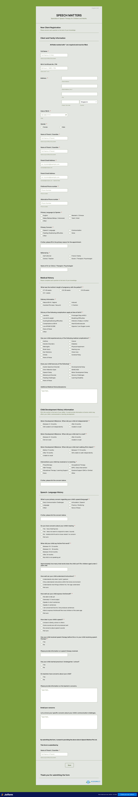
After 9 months (76, 424)
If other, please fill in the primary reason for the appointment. (61, 242)
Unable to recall (76, 427)
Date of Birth (46, 111)
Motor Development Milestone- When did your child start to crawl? (64, 434)
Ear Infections (47, 352)
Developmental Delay (78, 367)
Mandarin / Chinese (78, 215)
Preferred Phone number (50, 186)
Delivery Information (48, 299)
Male (63, 127)
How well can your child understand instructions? (58, 576)
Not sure (45, 537)
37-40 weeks (47, 290)
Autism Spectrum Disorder (51, 367)
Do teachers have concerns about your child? (56, 674)
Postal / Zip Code (66, 105)
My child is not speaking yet (51, 557)
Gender (44, 124)
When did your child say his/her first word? (56, 543)
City (63, 97)
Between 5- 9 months (50, 424)
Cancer (74, 341)
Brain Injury (46, 349)
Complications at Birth (50, 323)
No (44, 644)
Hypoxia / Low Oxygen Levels (81, 326)
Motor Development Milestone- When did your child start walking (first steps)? (68, 447)
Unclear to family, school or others (53, 622)
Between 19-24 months (50, 552)
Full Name (45, 51)
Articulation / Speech (78, 502)
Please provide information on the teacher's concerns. (59, 686)
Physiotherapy (47, 465)
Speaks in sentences (49, 605)
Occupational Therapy (78, 465)
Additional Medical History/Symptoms (53, 387)
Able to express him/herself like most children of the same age (62, 610)
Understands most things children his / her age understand (61, 584)
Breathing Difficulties (78, 318)
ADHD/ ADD (75, 369)
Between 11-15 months (79, 450)
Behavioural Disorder (49, 375)
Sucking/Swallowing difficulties (53, 321)
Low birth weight (48, 318)
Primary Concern (47, 227)
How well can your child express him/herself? (56, 594)
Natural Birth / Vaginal (50, 302)
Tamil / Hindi (75, 218)
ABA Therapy (47, 467)
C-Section (75, 305)
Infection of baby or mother (80, 321)
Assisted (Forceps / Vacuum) (52, 305)
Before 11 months (48, 450)
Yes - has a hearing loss (50, 529)
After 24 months (48, 554)
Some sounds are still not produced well (55, 625)
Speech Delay (47, 372)
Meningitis (46, 346)
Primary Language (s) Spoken (51, 212)
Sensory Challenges (78, 375)
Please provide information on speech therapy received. (59, 651)
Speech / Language (49, 230)
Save (69, 765)
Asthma (45, 341)
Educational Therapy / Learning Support (55, 470)
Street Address (65, 81)
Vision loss (75, 352)
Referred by (45, 253)
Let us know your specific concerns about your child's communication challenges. (68, 713)
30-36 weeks (66, 290)
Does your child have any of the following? (56, 364)
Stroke (45, 355)
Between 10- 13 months (50, 546)
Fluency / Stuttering (78, 505)
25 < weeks (46, 293)
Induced (74, 302)
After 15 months (48, 453)
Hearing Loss (76, 349)
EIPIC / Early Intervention (79, 467)
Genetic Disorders (48, 344)
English (45, 215)
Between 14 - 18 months (50, 549)
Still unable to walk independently (82, 453)
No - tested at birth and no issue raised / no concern (59, 534)
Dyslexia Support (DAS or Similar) (82, 470)
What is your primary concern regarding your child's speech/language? (65, 499)
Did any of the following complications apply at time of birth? (62, 312)
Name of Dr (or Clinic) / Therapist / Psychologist (57, 266)
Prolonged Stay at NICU (79, 315)
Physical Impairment (78, 346)
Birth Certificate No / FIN (49, 64)
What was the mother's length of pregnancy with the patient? (62, 287)
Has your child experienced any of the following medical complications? (65, 338)
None (44, 473)
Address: (44, 78)
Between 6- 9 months (50, 437)
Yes (44, 642)
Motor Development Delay (80, 372)
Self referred (47, 256)
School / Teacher (48, 258)
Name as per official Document (48, 58)
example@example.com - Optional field (50, 180)
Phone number (44, 193)
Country (82, 105)
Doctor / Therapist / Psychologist (82, 258)
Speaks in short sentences (51, 602)
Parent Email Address (48, 160)
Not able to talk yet (49, 597)
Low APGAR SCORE (49, 326)
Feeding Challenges (49, 378)
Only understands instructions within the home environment (62, 582)
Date (42, 118)
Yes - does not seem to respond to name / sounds (58, 531)
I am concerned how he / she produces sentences (58, 608)
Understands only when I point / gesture (55, 579)
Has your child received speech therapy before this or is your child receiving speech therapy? (69, 638)
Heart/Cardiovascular (78, 323)
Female (45, 127)
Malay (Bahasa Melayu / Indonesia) (54, 218)
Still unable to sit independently (53, 427)
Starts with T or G (45, 71)
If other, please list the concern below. (53, 480)
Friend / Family (76, 256)
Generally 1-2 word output (51, 599)
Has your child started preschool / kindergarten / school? (60, 662)
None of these (47, 329)
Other (45, 221)
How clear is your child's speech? (52, 619)
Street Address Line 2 (67, 89)
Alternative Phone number (50, 199)
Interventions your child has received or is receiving (59, 462)
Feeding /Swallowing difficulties (53, 233)
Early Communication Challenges (53, 502)
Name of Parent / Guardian (50, 134)
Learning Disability (77, 378)
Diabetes (74, 344)
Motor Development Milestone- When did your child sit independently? (65, 421)
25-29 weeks (85, 290)
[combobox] (95, 8)
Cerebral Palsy (76, 355)
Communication (76, 230)
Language (46, 505)
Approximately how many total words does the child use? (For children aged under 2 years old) (69, 564)
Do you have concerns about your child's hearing (58, 526)
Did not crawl (47, 440)
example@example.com (46, 167)
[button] (66, 115)
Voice (73, 233)
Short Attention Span (49, 369)
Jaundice (46, 315)
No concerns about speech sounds (54, 628)
